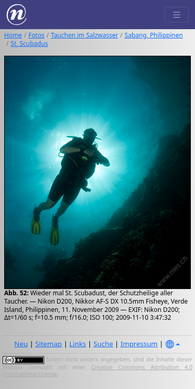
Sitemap (48, 343)
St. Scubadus (29, 43)
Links (77, 343)
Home (13, 35)
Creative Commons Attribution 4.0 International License (97, 370)
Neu (21, 343)
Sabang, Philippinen (154, 35)
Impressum (139, 343)
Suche (103, 343)
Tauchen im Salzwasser (84, 35)
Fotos (37, 35)
